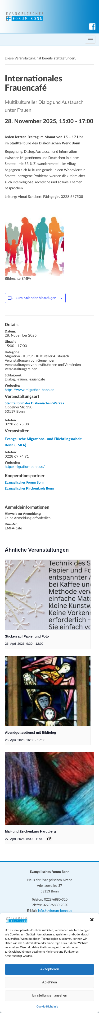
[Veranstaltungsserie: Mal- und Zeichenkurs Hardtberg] (49, 838)
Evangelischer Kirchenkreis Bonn (29, 488)
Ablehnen (49, 982)
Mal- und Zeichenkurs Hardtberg (30, 831)
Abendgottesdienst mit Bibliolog (30, 732)
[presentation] (47, 595)
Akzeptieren (49, 969)
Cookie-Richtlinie (47, 1006)
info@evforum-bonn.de (55, 911)
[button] (92, 919)
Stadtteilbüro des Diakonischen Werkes (34, 403)
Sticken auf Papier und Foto (27, 636)
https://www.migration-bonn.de (29, 390)
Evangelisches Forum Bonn (24, 482)
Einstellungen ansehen (49, 995)
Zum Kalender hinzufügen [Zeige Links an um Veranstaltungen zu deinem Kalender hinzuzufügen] (36, 298)
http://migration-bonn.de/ (25, 467)
